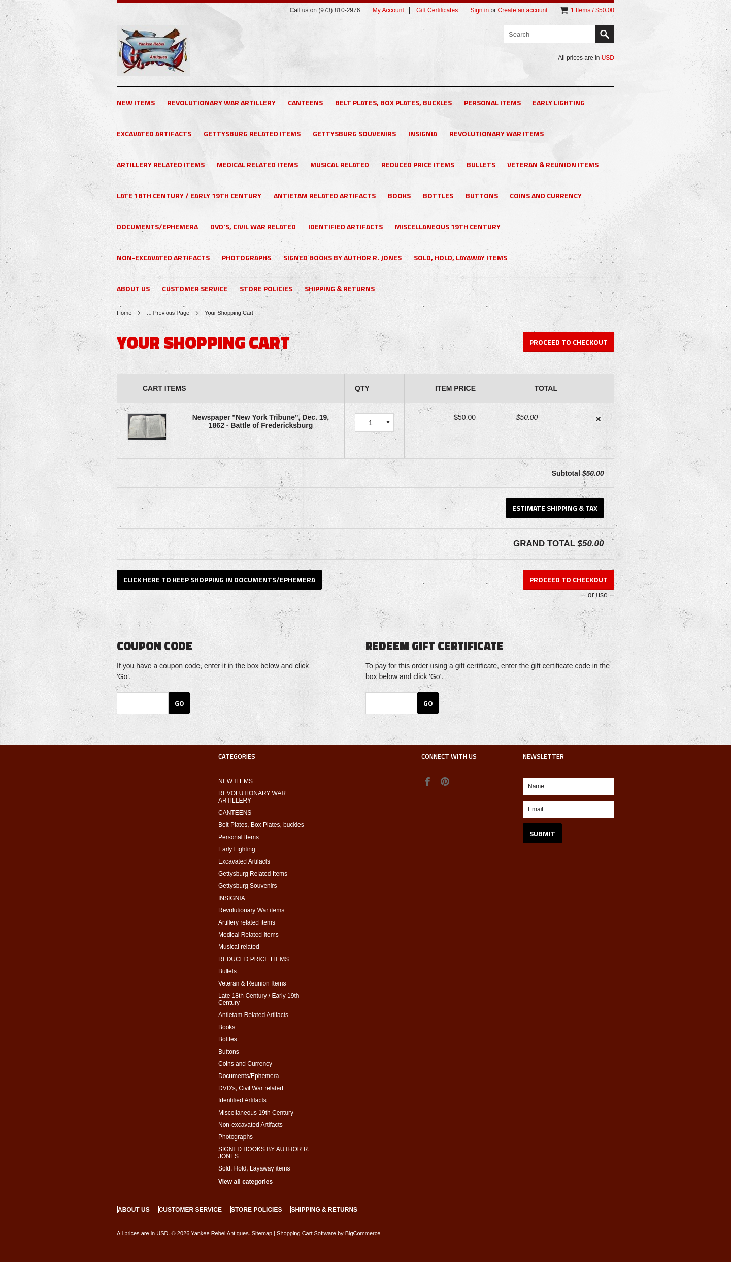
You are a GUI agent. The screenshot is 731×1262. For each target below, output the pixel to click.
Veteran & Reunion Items (553, 164)
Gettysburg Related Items (252, 133)
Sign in (479, 10)
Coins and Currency (546, 195)
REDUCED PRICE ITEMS (417, 164)
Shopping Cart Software (306, 1233)
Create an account (523, 10)
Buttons (482, 195)
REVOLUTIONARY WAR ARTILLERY (221, 102)
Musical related (339, 164)
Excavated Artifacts (154, 133)
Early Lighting (559, 102)
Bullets (481, 164)
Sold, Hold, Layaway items (460, 257)
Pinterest (445, 781)
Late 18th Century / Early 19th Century (189, 195)
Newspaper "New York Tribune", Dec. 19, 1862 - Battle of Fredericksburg (260, 421)
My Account (388, 10)
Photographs (246, 257)
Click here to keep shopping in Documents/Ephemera (219, 579)
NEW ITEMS (136, 102)
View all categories (245, 1181)
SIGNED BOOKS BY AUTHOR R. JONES (342, 257)
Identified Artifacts (345, 226)
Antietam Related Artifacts (325, 195)
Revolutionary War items (496, 133)
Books (399, 195)
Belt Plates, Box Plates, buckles (393, 102)
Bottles (438, 195)
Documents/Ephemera (157, 226)
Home (124, 313)
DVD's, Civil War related (253, 226)
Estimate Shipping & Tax (554, 508)
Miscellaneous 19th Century (448, 226)
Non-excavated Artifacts (163, 257)
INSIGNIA (422, 133)
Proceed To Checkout (568, 341)
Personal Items (492, 102)
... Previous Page (168, 313)
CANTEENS (305, 102)
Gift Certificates (437, 10)
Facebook (427, 781)
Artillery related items (161, 164)
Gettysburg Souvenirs (354, 133)
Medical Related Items (257, 164)
